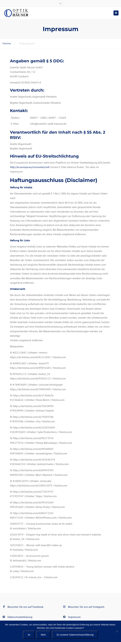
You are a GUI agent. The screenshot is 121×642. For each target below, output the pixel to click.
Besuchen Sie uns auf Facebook (25, 606)
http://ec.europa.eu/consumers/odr (30, 167)
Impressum (74, 617)
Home (6, 43)
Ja (28, 634)
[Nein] (117, 631)
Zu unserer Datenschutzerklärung (75, 634)
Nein (43, 634)
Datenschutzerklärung (19, 617)
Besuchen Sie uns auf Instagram (86, 606)
